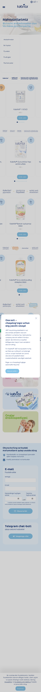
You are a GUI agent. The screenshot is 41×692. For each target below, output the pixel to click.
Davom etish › (12, 371)
